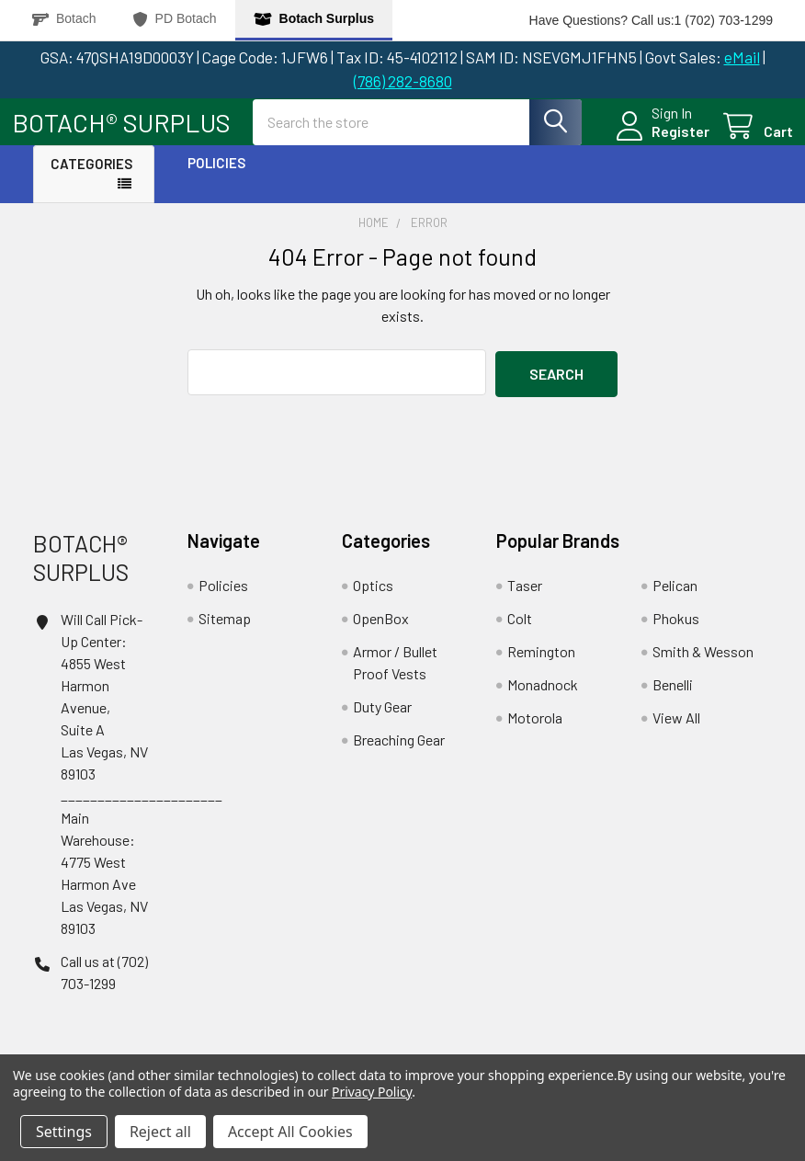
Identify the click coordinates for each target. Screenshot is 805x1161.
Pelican (674, 599)
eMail (742, 57)
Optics (373, 599)
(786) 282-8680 (403, 81)
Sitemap (224, 632)
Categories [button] (91, 179)
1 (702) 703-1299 (724, 20)
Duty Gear (382, 720)
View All (676, 731)
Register (659, 141)
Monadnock (542, 698)
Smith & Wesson (703, 665)
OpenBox (381, 632)
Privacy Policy (372, 1091)
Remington (541, 665)
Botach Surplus (314, 19)
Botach (64, 19)
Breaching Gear (399, 753)
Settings (64, 1131)
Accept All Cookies (290, 1131)
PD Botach (175, 19)
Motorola (534, 731)
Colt (519, 632)
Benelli (672, 698)
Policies (216, 178)
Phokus (675, 632)
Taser (524, 599)
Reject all (160, 1131)
